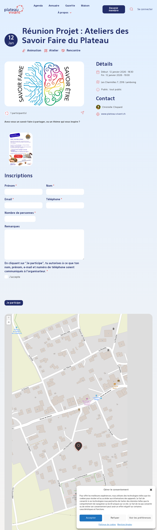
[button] (150, 489)
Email (9, 199)
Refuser (115, 518)
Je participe (13, 303)
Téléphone (54, 199)
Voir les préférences (140, 518)
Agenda (38, 6)
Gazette (70, 6)
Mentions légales (124, 525)
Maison (85, 6)
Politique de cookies (107, 525)
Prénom (11, 186)
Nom (50, 186)
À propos (64, 12)
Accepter (91, 518)
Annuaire (54, 6)
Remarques (12, 226)
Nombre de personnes (20, 213)
